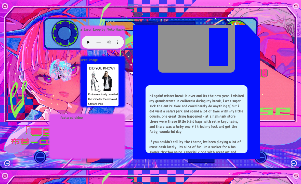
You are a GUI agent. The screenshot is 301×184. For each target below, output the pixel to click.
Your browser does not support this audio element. (103, 42)
